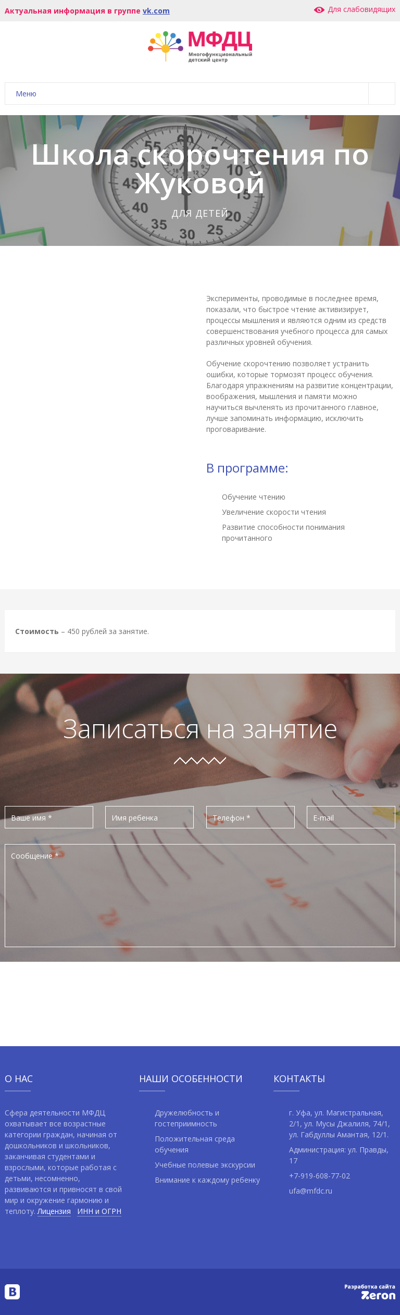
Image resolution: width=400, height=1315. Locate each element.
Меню (205, 93)
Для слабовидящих (354, 9)
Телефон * (232, 818)
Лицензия (54, 1211)
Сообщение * (35, 856)
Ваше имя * (31, 818)
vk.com (156, 11)
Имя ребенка (134, 818)
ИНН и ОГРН (99, 1211)
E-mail (323, 818)
